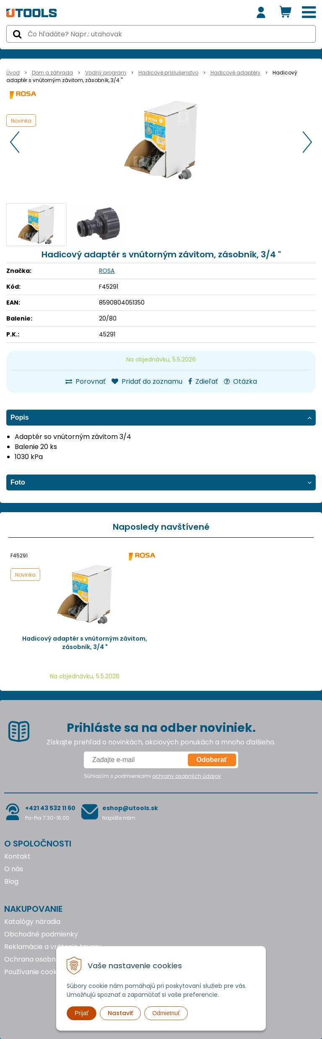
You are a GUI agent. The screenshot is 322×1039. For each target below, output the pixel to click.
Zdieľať (203, 381)
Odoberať (212, 759)
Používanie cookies (35, 972)
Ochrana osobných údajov (47, 959)
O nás (13, 869)
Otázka (240, 381)
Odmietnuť (166, 1013)
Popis (19, 417)
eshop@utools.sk (130, 808)
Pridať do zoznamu (147, 381)
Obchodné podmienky (41, 934)
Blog (11, 881)
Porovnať (85, 381)
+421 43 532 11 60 (50, 808)
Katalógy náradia (32, 921)
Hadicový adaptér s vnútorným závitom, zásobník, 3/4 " (84, 642)
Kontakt (17, 856)
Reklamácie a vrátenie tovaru (52, 947)
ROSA (106, 271)
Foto (17, 482)
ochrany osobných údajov (186, 776)
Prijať (81, 1013)
